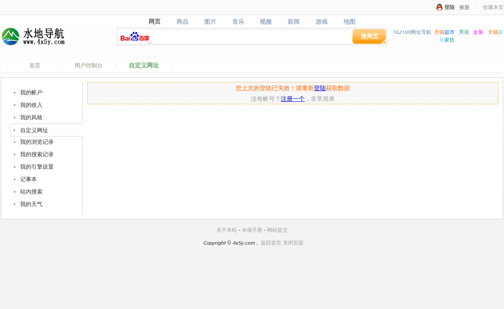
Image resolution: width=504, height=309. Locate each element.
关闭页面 (293, 242)
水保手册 (252, 230)
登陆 (449, 7)
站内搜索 (31, 191)
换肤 (464, 7)
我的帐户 (31, 92)
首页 (34, 65)
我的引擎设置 (37, 166)
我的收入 (31, 104)
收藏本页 (493, 7)
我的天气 (31, 203)
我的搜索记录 (37, 154)
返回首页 (271, 242)
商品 (182, 21)
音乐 (238, 21)
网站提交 (277, 230)
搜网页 (370, 36)
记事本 (28, 179)
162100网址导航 (412, 32)
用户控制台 (89, 65)
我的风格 (31, 117)
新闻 (294, 21)
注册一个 (293, 98)
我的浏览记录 (37, 141)
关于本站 (226, 230)
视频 (266, 21)
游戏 (322, 21)
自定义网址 (144, 65)
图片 (210, 21)
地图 (350, 21)
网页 (154, 21)
